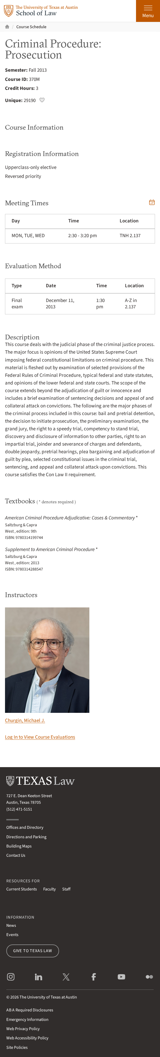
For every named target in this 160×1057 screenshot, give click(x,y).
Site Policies (17, 1047)
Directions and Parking (26, 837)
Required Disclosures (29, 1010)
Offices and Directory (24, 827)
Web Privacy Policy (23, 1029)
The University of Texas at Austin (48, 997)
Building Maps (19, 846)
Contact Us (15, 855)
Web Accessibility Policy (27, 1038)
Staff (66, 889)
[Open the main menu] (148, 11)
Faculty (49, 889)
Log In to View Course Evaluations (40, 737)
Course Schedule (31, 27)
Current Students (21, 889)
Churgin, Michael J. (47, 665)
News (11, 925)
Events (12, 935)
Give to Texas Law (32, 951)
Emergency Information (27, 1019)
